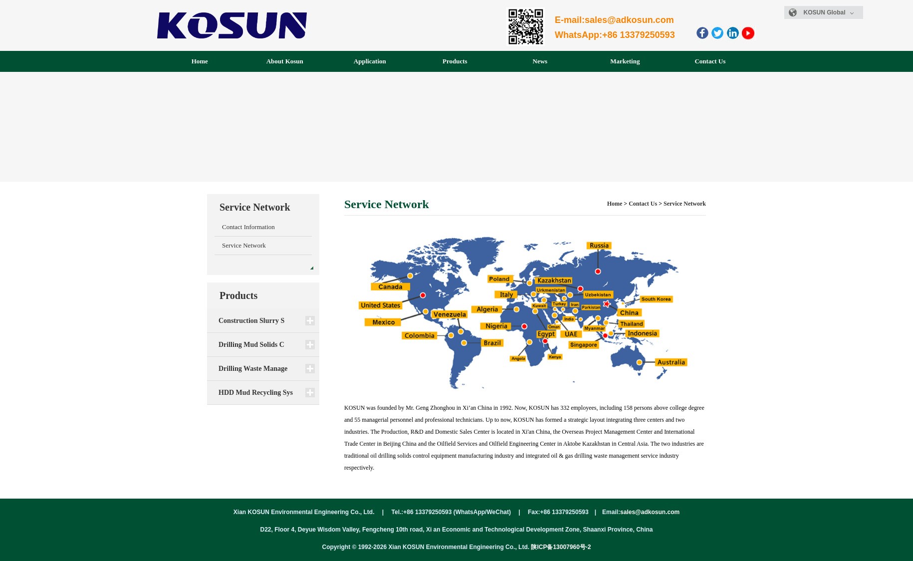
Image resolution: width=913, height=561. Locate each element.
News (540, 61)
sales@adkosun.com (650, 512)
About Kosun (284, 61)
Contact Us (709, 61)
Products (455, 61)
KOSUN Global (829, 12)
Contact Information (248, 227)
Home (200, 61)
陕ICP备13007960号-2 (561, 547)
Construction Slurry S (251, 320)
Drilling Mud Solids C (251, 344)
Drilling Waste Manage (253, 368)
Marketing (625, 61)
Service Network (244, 245)
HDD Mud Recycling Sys (256, 392)
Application (370, 61)
